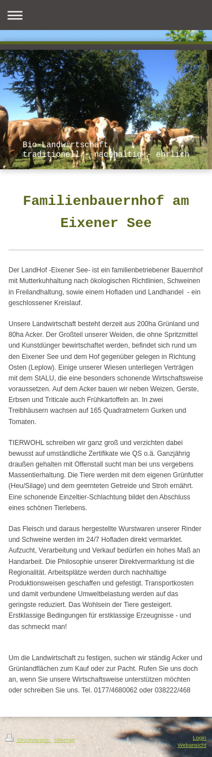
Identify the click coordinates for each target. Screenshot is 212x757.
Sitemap (64, 740)
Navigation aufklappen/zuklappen (106, 15)
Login (199, 737)
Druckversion (28, 740)
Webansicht (192, 745)
